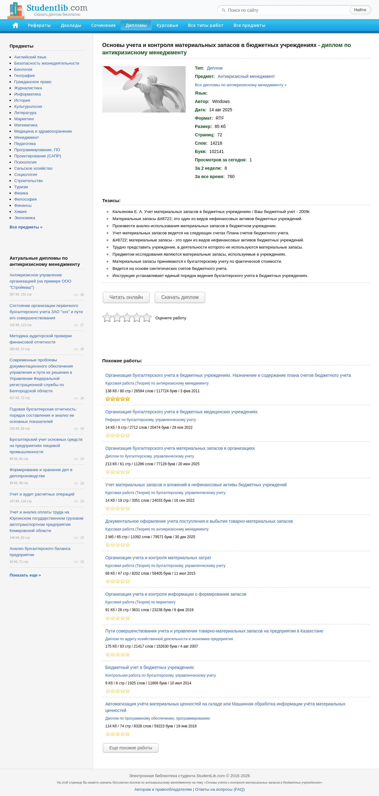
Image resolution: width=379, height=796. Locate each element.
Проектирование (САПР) (37, 156)
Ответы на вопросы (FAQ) (220, 789)
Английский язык (30, 57)
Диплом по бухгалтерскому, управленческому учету (149, 456)
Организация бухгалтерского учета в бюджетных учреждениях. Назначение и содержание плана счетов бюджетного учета (228, 375)
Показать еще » (25, 575)
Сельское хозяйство (33, 168)
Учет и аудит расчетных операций (42, 494)
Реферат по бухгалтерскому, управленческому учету (150, 420)
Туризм (21, 187)
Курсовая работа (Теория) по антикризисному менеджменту (156, 383)
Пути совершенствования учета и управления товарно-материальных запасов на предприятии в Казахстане (214, 630)
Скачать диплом (180, 297)
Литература (25, 112)
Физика (21, 193)
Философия (25, 199)
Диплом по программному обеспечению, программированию (157, 718)
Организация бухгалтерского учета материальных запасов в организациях (180, 448)
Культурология (28, 106)
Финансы (23, 205)
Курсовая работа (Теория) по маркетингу (140, 602)
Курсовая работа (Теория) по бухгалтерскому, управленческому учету (165, 493)
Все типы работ (206, 25)
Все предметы (249, 25)
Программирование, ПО (37, 149)
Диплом (215, 68)
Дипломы (136, 25)
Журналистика (28, 88)
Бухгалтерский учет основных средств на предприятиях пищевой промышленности (46, 445)
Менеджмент (26, 137)
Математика (25, 125)
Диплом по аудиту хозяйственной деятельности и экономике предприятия (169, 639)
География (24, 75)
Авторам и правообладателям (163, 789)
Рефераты (39, 25)
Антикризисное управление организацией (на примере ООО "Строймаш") (40, 281)
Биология (23, 69)
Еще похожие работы (130, 747)
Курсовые (167, 25)
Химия (20, 211)
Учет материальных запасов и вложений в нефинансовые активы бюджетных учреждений (196, 484)
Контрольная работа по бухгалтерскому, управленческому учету (160, 675)
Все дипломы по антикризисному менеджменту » (241, 85)
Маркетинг (24, 119)
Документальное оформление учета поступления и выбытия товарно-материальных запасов (199, 521)
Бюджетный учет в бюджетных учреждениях (149, 667)
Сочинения (103, 25)
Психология (25, 162)
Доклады (71, 25)
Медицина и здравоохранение (43, 131)
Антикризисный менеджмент (246, 76)
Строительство (28, 180)
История (22, 100)
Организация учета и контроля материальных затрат (158, 557)
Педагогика (25, 143)
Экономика (24, 217)
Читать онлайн (126, 297)
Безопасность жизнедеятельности (46, 63)
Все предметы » (26, 227)
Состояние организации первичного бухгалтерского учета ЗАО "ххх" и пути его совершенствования (46, 311)
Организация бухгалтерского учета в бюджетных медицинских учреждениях (181, 411)
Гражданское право (32, 81)
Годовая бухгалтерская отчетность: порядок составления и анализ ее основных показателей (43, 415)
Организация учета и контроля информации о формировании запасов (175, 594)
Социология (25, 174)
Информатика (27, 94)
